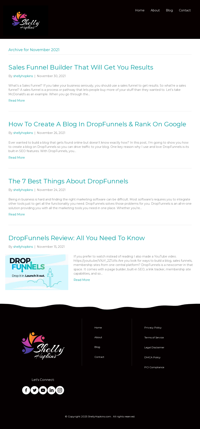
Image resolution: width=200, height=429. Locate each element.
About (155, 10)
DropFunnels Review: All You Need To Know (76, 238)
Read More (16, 100)
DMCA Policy (152, 357)
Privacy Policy (153, 327)
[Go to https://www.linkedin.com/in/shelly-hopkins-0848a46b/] (51, 390)
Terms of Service (154, 337)
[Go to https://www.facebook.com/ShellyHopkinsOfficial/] (26, 390)
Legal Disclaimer (154, 347)
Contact (185, 10)
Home (140, 10)
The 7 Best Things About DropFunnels (68, 181)
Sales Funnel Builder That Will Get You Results (80, 67)
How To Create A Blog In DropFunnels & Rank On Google (97, 124)
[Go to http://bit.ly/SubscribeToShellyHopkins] (43, 390)
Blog (169, 10)
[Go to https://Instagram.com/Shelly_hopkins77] (60, 390)
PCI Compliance (154, 367)
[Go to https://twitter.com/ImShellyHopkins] (34, 390)
